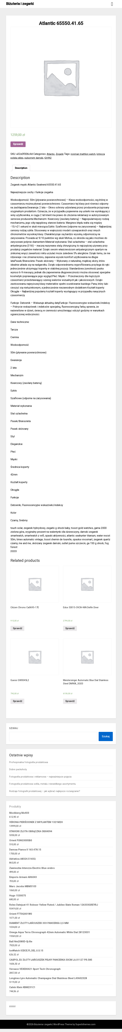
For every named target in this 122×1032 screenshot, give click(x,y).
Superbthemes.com (85, 1027)
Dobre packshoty (18, 772)
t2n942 (51, 157)
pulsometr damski (36, 157)
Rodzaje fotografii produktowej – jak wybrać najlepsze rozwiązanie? (44, 794)
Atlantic (51, 153)
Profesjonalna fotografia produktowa (28, 765)
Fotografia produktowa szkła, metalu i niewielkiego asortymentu (42, 787)
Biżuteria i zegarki (20, 4)
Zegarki (60, 153)
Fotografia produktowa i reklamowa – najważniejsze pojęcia (40, 779)
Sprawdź (18, 144)
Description (21, 168)
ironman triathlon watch (84, 153)
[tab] (21, 168)
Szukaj (13, 731)
